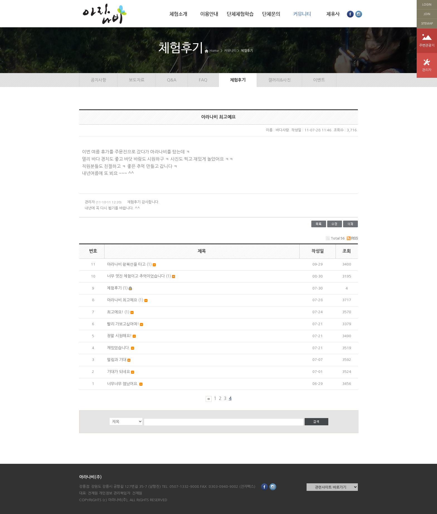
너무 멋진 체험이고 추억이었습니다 (136, 276)
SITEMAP (427, 23)
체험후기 (247, 50)
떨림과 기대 (116, 360)
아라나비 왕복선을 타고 (126, 264)
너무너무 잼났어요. (122, 384)
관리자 (426, 70)
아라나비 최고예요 (122, 300)
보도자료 (136, 80)
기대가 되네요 (118, 372)
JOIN (427, 14)
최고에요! (115, 312)
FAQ (203, 80)
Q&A (171, 80)
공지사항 (98, 80)
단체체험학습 (240, 14)
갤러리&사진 (279, 80)
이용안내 (209, 14)
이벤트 (319, 80)
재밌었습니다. (118, 348)
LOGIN (426, 4)
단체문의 (271, 14)
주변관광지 (426, 45)
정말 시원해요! (119, 336)
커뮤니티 (302, 14)
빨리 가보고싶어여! (123, 324)
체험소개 (178, 14)
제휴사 (333, 14)
